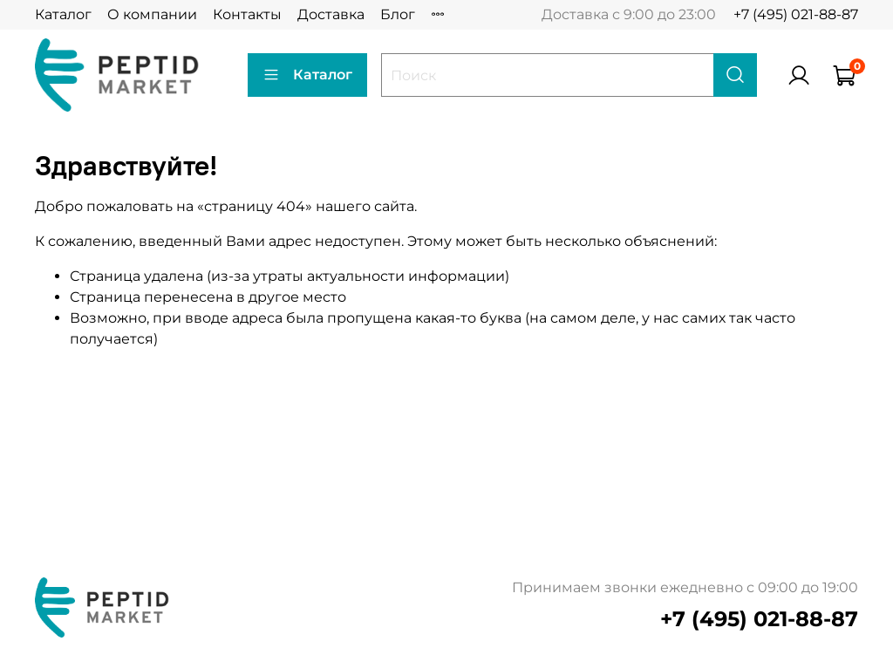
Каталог (63, 14)
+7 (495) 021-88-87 (795, 14)
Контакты (247, 14)
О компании (152, 14)
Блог (397, 14)
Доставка (331, 14)
